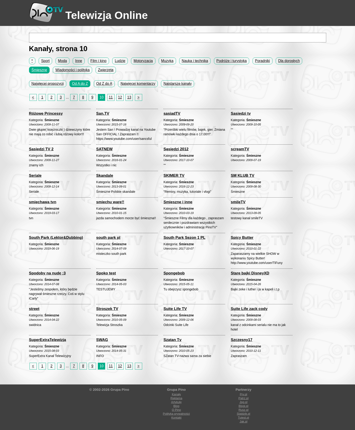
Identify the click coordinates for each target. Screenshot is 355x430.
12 (120, 97)
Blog (176, 406)
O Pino (176, 410)
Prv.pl (243, 394)
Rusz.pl (243, 410)
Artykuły (176, 402)
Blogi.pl (243, 406)
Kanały (176, 394)
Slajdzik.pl (243, 413)
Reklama (176, 398)
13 (129, 97)
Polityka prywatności (176, 413)
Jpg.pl (244, 402)
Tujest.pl (243, 417)
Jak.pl (243, 421)
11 (111, 97)
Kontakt (176, 417)
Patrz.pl (243, 398)
